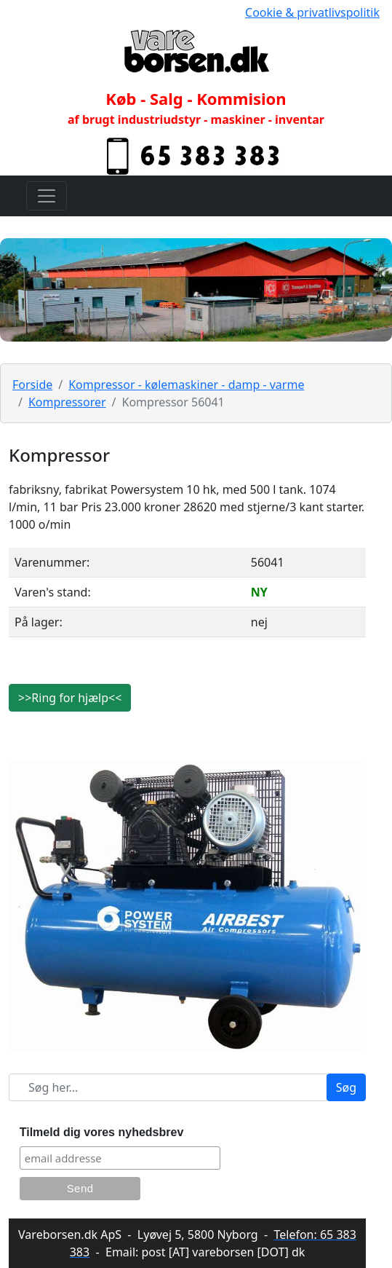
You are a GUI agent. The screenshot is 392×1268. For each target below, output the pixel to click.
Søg (346, 1087)
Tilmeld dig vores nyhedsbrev (102, 1132)
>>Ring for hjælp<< (69, 698)
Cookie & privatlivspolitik (312, 12)
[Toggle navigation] (46, 195)
